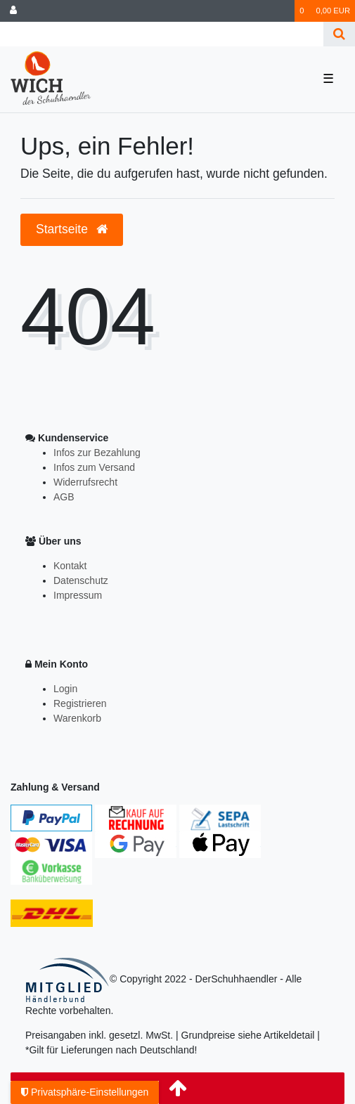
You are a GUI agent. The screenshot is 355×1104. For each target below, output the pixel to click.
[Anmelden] (13, 11)
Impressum (77, 595)
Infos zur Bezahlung (97, 452)
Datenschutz (80, 580)
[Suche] (339, 34)
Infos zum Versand (94, 467)
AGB (64, 496)
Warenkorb (77, 718)
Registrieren (79, 703)
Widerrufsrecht (85, 482)
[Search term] (161, 34)
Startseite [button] (72, 229)
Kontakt (69, 565)
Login (65, 688)
